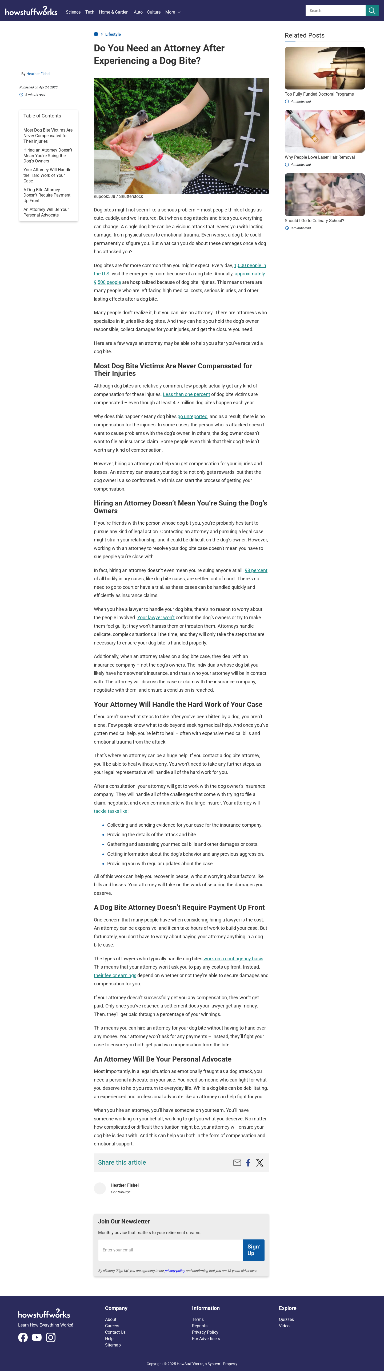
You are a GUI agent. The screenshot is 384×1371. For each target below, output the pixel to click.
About (110, 1319)
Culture (154, 12)
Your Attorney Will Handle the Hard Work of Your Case (47, 175)
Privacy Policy (205, 1332)
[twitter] (260, 1162)
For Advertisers (206, 1338)
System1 (215, 1364)
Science (73, 12)
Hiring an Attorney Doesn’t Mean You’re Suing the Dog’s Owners (47, 156)
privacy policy (175, 1271)
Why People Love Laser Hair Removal (320, 157)
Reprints (199, 1325)
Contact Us (115, 1332)
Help (109, 1338)
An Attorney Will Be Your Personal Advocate (46, 212)
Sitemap (113, 1345)
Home (96, 34)
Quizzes (286, 1319)
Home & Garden (114, 12)
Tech (89, 12)
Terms (198, 1319)
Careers (112, 1325)
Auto (138, 12)
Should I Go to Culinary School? (314, 220)
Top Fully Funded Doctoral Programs (319, 94)
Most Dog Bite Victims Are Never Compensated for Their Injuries (48, 136)
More (173, 12)
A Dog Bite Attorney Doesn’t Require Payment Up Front (46, 195)
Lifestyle (113, 34)
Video (284, 1325)
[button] (148, 1308)
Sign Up (253, 1249)
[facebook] (248, 1162)
